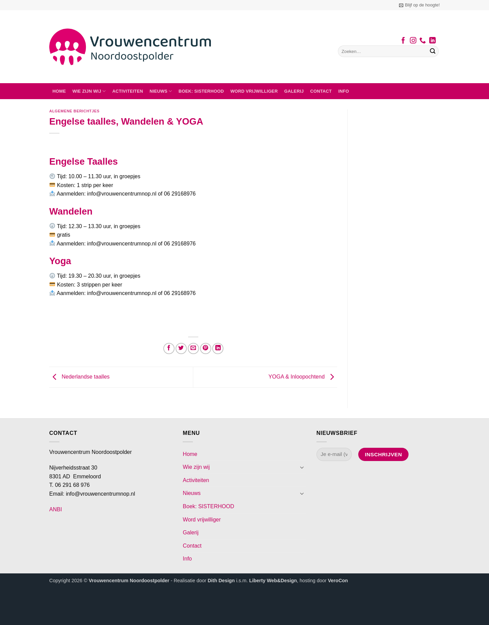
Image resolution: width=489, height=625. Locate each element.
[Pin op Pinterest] (205, 348)
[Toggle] (302, 467)
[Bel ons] (422, 41)
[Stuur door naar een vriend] (193, 348)
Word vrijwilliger (253, 91)
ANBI (55, 509)
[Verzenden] (432, 51)
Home (59, 91)
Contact (321, 91)
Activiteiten (127, 91)
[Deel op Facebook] (169, 348)
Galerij (294, 91)
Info (343, 91)
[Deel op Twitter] (181, 348)
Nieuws (160, 91)
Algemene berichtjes (74, 111)
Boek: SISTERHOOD (201, 91)
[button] (419, 5)
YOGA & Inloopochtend (303, 377)
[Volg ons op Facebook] (403, 41)
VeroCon (338, 580)
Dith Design (221, 580)
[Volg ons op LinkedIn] (432, 41)
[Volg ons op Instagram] (413, 41)
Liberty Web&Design (273, 580)
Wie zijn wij (89, 91)
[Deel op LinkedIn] (217, 348)
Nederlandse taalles (79, 377)
